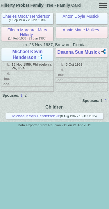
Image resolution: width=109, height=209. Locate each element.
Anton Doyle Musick (80, 16)
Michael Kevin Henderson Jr (36, 116)
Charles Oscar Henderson (26, 16)
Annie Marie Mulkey (81, 30)
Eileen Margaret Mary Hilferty (27, 32)
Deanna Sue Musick (78, 52)
